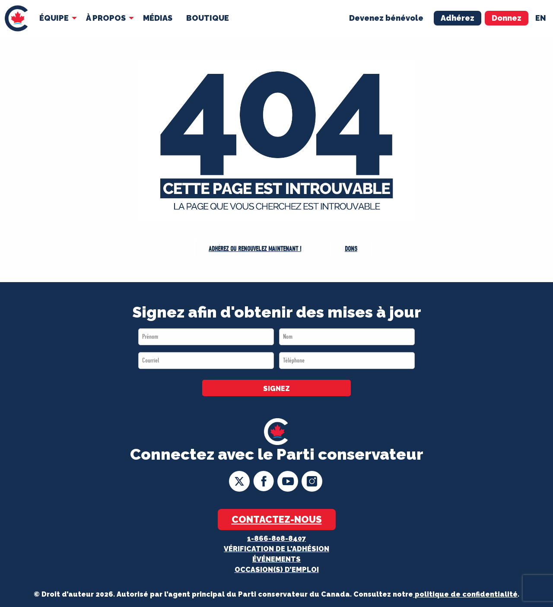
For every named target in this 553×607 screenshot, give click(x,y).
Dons (351, 249)
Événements (276, 559)
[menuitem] (16, 18)
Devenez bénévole (386, 17)
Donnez (506, 17)
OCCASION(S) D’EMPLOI (277, 570)
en (540, 17)
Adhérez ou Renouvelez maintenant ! (255, 249)
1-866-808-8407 (276, 538)
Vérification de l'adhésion (276, 549)
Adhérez (457, 17)
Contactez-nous (277, 519)
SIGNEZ (276, 389)
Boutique (207, 17)
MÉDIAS (157, 17)
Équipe (54, 17)
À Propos (106, 17)
